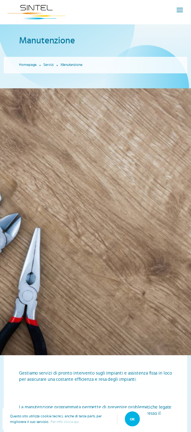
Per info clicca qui (65, 422)
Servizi (48, 64)
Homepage (28, 64)
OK (132, 419)
